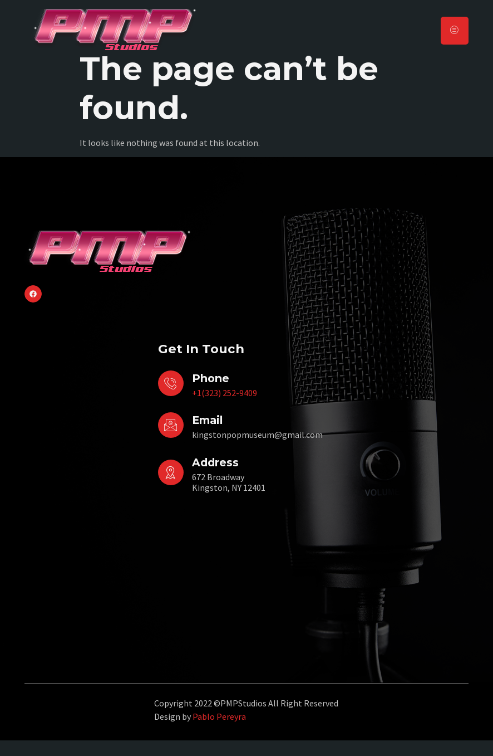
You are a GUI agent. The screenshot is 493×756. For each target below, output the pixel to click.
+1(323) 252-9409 (224, 408)
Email (207, 436)
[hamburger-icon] (455, 30)
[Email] (171, 441)
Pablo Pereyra (219, 732)
